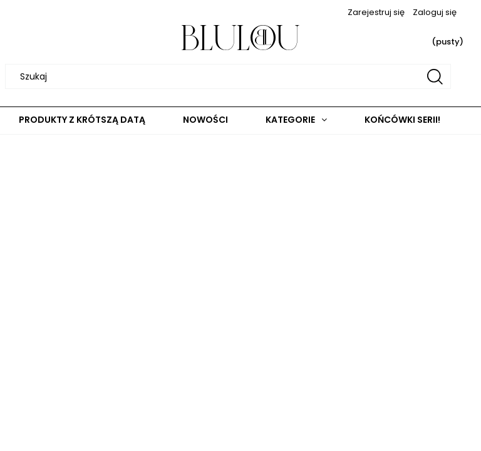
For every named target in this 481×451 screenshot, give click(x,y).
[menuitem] (82, 120)
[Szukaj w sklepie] (230, 76)
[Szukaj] (435, 76)
